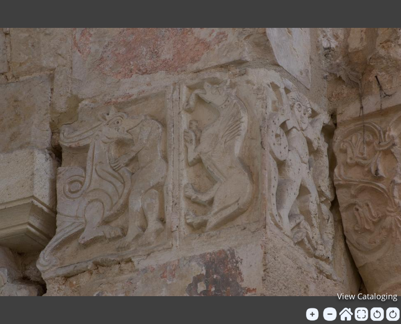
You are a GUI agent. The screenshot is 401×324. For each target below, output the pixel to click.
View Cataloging (367, 296)
